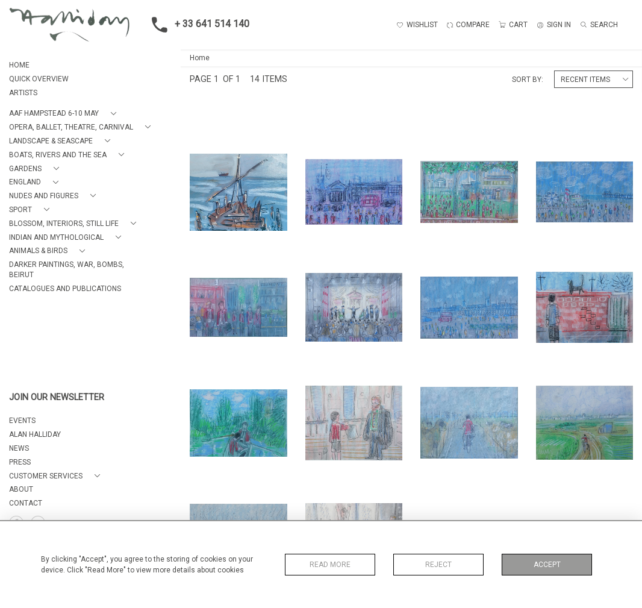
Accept (547, 564)
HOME (19, 65)
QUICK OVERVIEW (39, 79)
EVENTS (22, 420)
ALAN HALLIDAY (35, 434)
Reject (438, 564)
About (21, 489)
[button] (65, 113)
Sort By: (527, 79)
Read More (330, 564)
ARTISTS (23, 93)
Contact (25, 503)
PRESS (20, 462)
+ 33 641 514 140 (197, 25)
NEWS (19, 448)
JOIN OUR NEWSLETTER (56, 397)
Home (200, 58)
